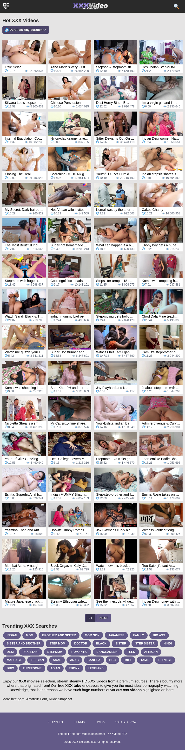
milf (128, 660)
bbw (10, 668)
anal (57, 660)
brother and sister (59, 635)
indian (12, 635)
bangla (94, 660)
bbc (112, 660)
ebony (74, 668)
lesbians (96, 668)
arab (74, 660)
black (101, 643)
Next (103, 618)
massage (14, 660)
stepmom (55, 652)
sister (120, 643)
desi (10, 652)
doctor (80, 643)
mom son (92, 635)
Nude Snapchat (60, 699)
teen (131, 652)
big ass (159, 635)
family (138, 635)
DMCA (100, 722)
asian (55, 668)
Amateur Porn (36, 699)
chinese (165, 660)
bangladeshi (107, 652)
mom (29, 635)
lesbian (37, 660)
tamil (144, 660)
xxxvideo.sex (87, 742)
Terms (79, 722)
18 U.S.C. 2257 (126, 722)
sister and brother (23, 643)
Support (56, 722)
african (151, 652)
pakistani (31, 652)
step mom (57, 643)
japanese (116, 635)
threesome (32, 668)
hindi (168, 643)
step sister (145, 643)
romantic (79, 652)
